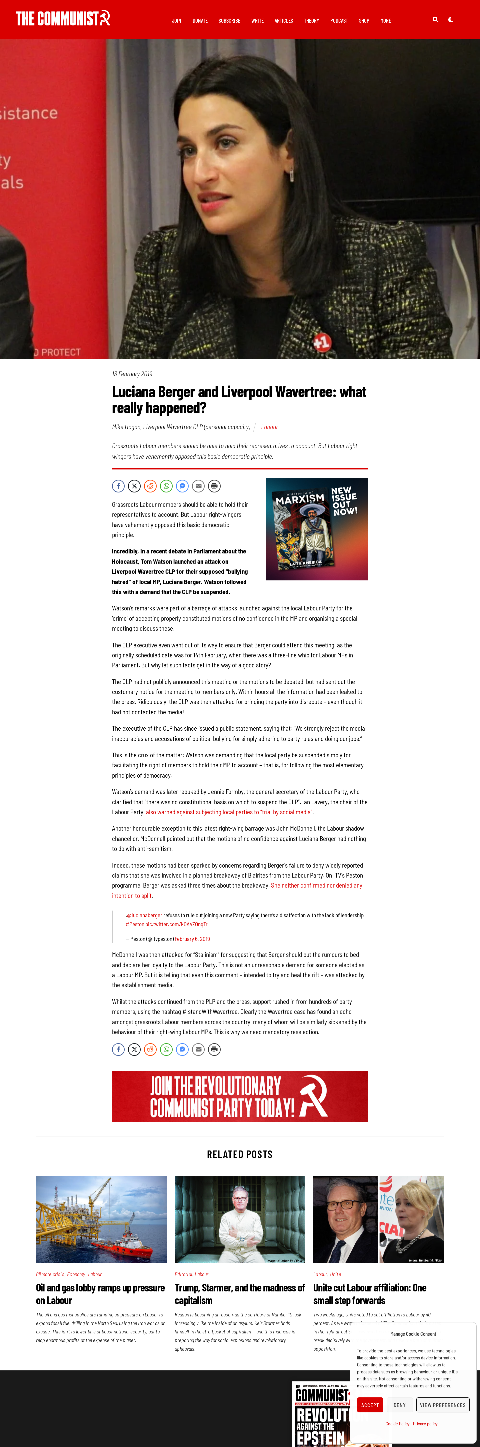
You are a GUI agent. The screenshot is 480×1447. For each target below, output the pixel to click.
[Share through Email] (198, 489)
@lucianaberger (144, 918)
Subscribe (229, 20)
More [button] (385, 20)
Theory (311, 20)
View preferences (443, 1405)
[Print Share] (214, 489)
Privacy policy (425, 1423)
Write (257, 20)
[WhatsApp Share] (166, 489)
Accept (370, 1405)
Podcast (339, 20)
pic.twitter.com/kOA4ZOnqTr (176, 927)
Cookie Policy (398, 1423)
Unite (335, 1277)
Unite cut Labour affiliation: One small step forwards (369, 1297)
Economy (76, 1277)
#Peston (135, 927)
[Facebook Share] (118, 489)
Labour (269, 430)
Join (176, 20)
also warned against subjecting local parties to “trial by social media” (229, 815)
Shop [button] (364, 20)
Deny (400, 1405)
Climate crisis (50, 1277)
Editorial (183, 1277)
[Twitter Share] (134, 489)
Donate (200, 20)
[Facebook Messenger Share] (182, 489)
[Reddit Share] (150, 489)
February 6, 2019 (192, 942)
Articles (284, 20)
